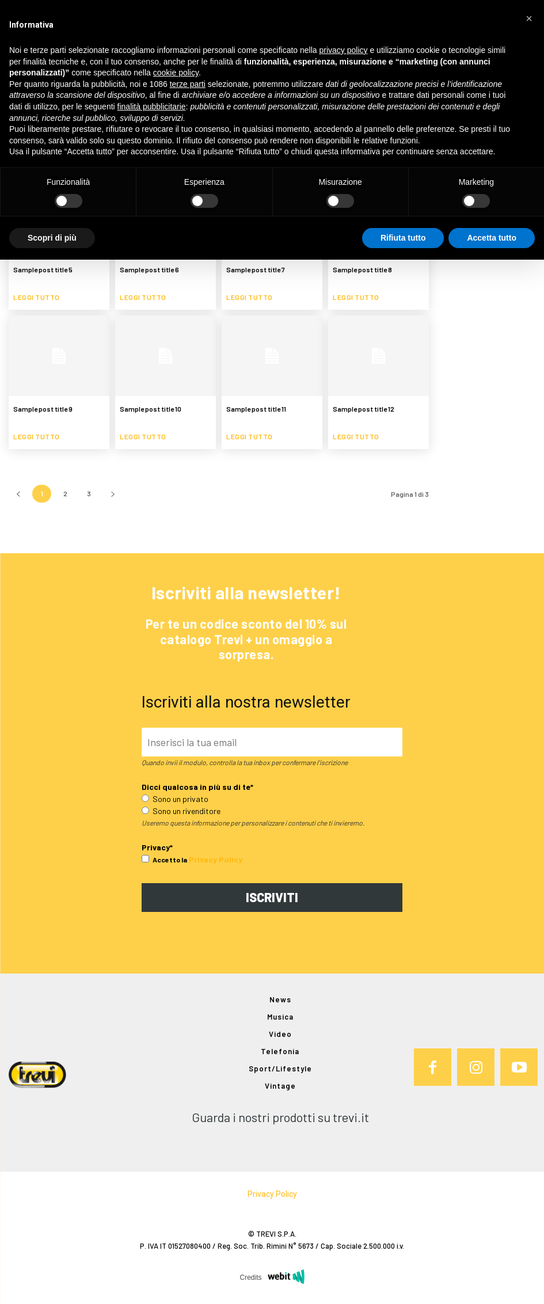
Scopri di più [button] (52, 237)
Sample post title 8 (362, 269)
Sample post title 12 (363, 409)
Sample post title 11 (256, 409)
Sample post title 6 (149, 269)
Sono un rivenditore (181, 811)
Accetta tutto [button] (491, 237)
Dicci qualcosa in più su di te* (197, 787)
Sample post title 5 (43, 269)
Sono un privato (175, 799)
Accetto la (164, 860)
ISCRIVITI (272, 897)
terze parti (188, 84)
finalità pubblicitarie (151, 106)
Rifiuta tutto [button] (403, 237)
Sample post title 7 (255, 269)
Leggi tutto (36, 297)
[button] (529, 18)
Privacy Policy (215, 859)
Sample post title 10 (150, 409)
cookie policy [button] (176, 72)
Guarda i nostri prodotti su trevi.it (280, 1117)
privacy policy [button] (343, 50)
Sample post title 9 (43, 409)
